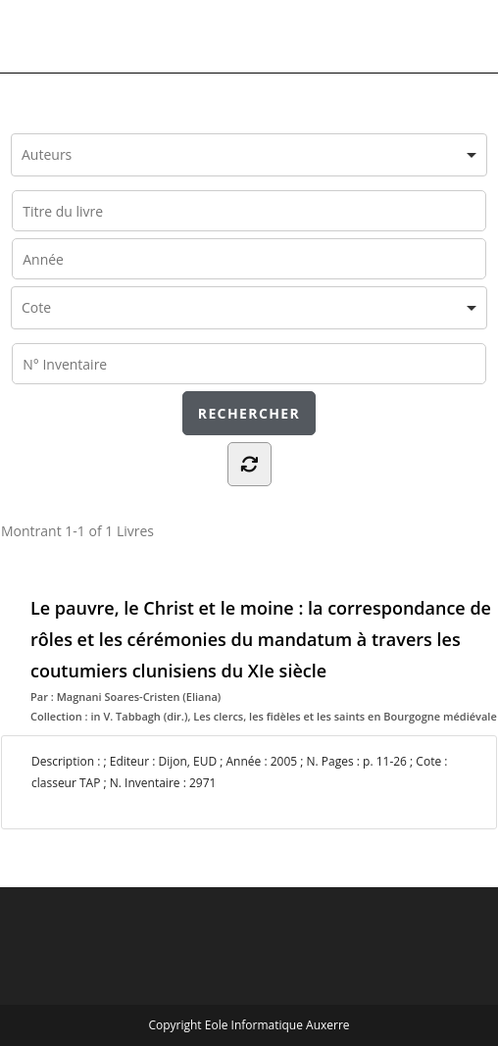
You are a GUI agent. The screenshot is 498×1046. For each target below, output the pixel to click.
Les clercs (218, 716)
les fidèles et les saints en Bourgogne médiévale (373, 716)
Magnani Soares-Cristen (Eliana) (139, 696)
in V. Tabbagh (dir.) (138, 716)
